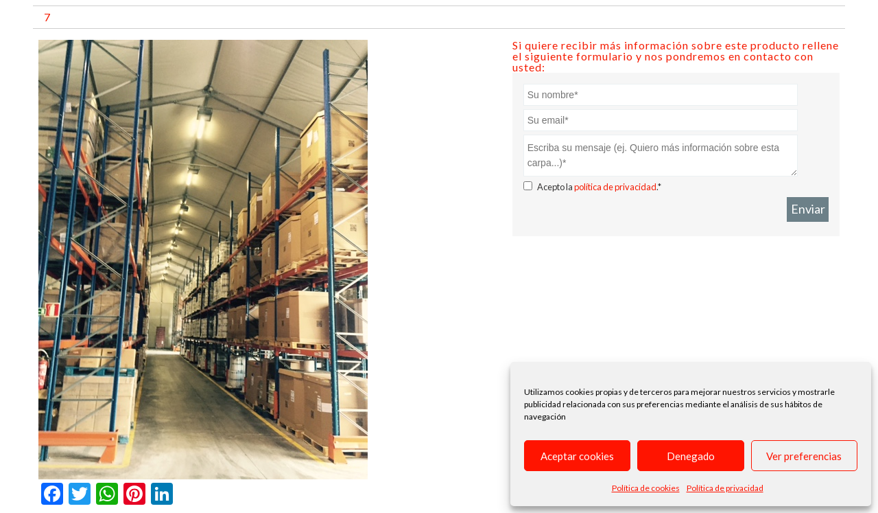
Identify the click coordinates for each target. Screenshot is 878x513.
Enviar (808, 208)
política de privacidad (615, 186)
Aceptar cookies (577, 456)
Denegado (691, 456)
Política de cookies (646, 488)
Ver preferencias (804, 456)
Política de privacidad (725, 488)
